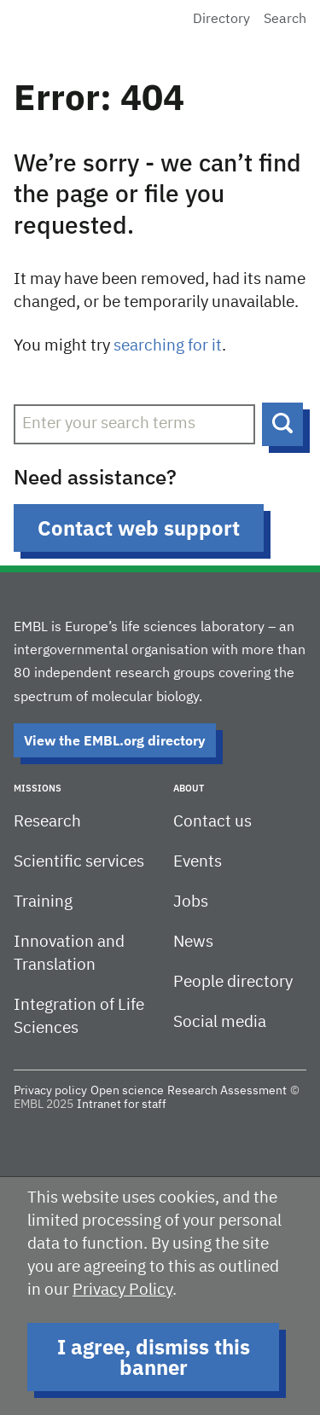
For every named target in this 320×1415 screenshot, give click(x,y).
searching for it (167, 346)
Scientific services (79, 862)
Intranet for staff (121, 1105)
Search (285, 19)
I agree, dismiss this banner (153, 1357)
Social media (219, 1022)
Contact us (212, 822)
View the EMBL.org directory (115, 740)
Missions (37, 788)
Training (43, 902)
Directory (221, 19)
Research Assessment (227, 1091)
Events (197, 862)
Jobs (190, 902)
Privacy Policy (122, 1290)
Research (47, 822)
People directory (233, 982)
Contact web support (139, 528)
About (188, 788)
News (193, 942)
